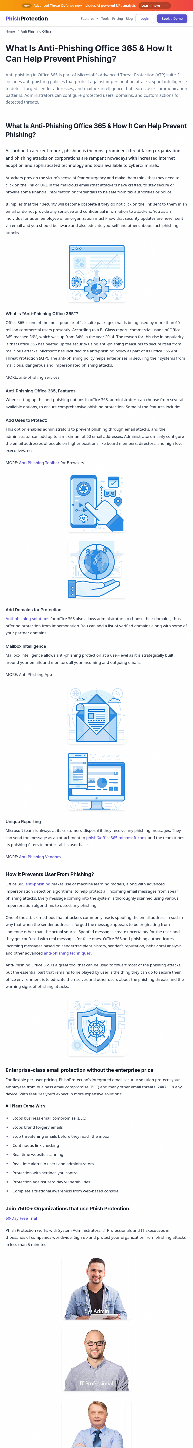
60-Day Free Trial (21, 1218)
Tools (105, 18)
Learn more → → (154, 5)
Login (144, 18)
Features (89, 18)
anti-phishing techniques (67, 953)
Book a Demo (172, 18)
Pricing (117, 18)
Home (10, 31)
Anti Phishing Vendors (40, 856)
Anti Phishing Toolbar (39, 462)
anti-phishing (37, 884)
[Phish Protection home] (27, 18)
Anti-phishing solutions (27, 618)
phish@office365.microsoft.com (116, 837)
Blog (129, 18)
